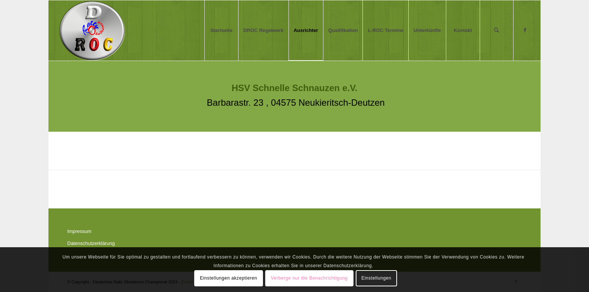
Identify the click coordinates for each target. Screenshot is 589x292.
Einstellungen (376, 278)
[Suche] (496, 30)
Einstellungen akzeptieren (228, 278)
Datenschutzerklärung (91, 243)
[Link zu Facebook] (525, 30)
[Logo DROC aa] (92, 30)
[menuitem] (221, 30)
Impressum (79, 231)
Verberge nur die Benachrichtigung (309, 278)
